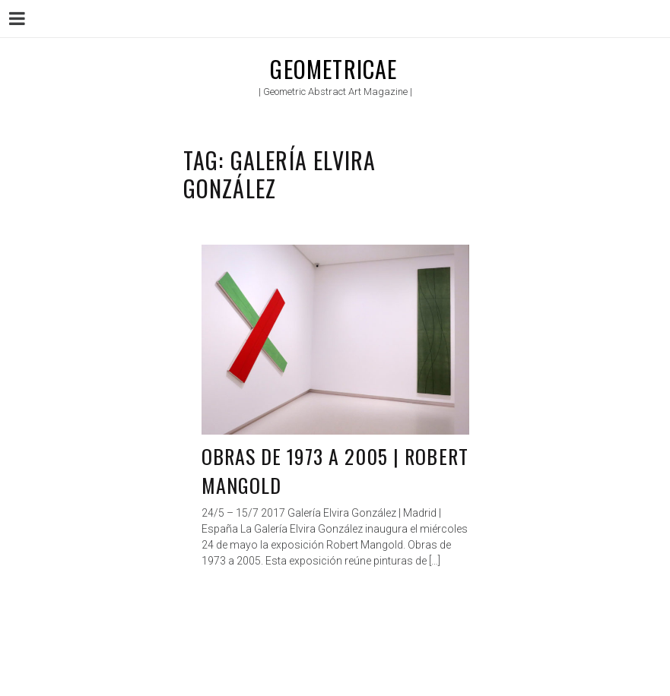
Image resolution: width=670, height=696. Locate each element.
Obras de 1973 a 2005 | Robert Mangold (335, 470)
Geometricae (333, 69)
